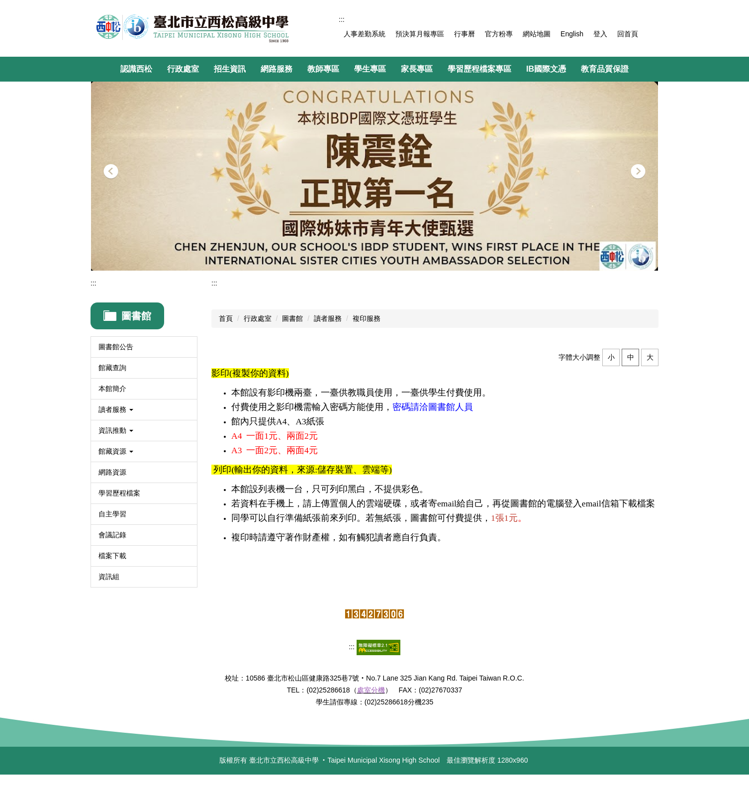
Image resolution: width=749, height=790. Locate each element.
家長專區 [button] (417, 69)
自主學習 (112, 514)
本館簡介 (112, 389)
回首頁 (627, 34)
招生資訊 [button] (230, 69)
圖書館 (292, 318)
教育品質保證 (605, 69)
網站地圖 (537, 34)
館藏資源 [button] (115, 451)
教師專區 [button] (323, 69)
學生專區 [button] (370, 69)
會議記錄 (112, 535)
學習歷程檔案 (119, 493)
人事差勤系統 (364, 34)
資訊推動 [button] (115, 430)
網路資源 (112, 472)
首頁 (226, 318)
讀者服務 (328, 318)
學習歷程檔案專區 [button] (479, 69)
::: (342, 19)
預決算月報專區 (419, 34)
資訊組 (108, 577)
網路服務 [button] (276, 69)
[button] (110, 171)
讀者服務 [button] (115, 409)
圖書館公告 (115, 347)
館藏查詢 (112, 368)
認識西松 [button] (136, 69)
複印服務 (366, 318)
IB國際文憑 (546, 69)
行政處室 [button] (183, 69)
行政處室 (258, 318)
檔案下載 (112, 556)
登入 (600, 34)
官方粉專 (499, 34)
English (572, 34)
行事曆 (464, 34)
